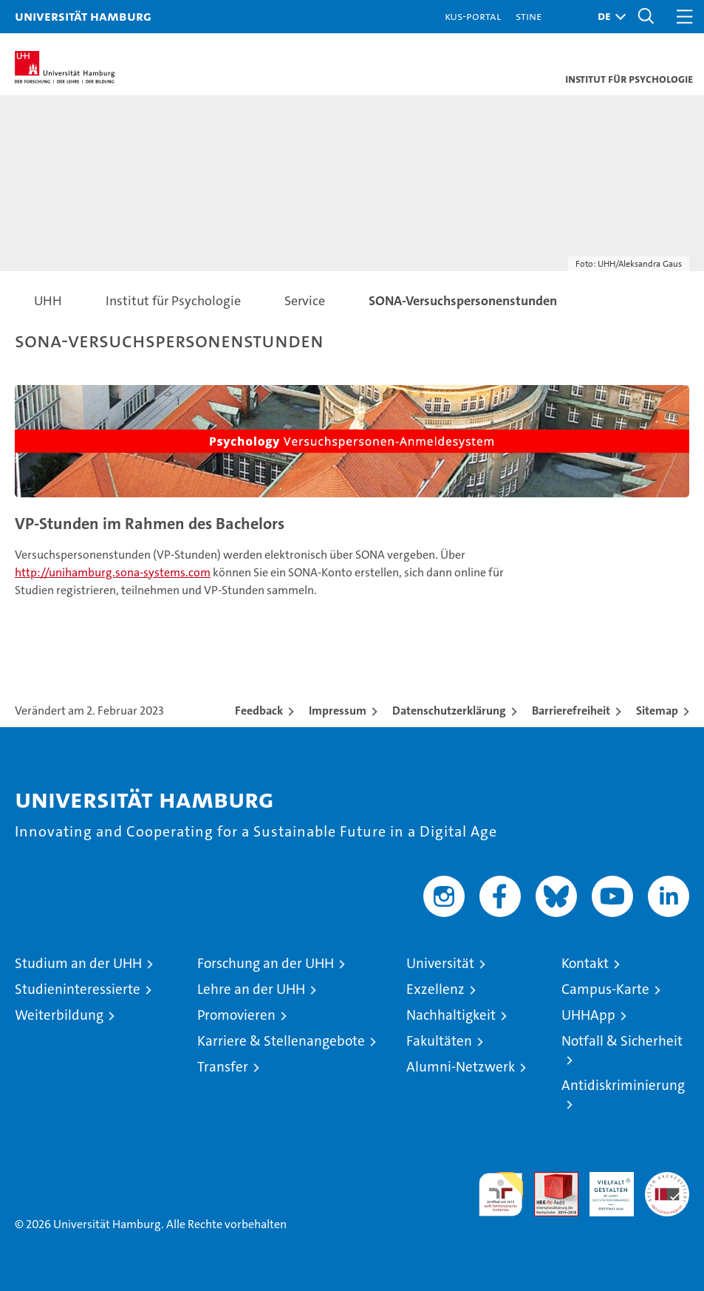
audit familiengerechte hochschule (501, 1194)
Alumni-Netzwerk (460, 1066)
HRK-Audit (603, 1187)
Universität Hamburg (83, 16)
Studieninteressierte (77, 989)
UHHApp (588, 1015)
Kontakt (585, 963)
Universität (440, 963)
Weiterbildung (59, 1015)
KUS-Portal (473, 16)
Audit (548, 1180)
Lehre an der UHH (251, 989)
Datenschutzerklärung (449, 710)
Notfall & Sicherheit (622, 1041)
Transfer (222, 1066)
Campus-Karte (605, 989)
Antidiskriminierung (623, 1085)
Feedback (259, 710)
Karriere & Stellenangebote (281, 1041)
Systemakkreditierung (667, 1180)
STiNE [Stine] (528, 16)
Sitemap (657, 710)
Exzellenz (435, 989)
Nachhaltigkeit (451, 1015)
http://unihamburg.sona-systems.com (113, 572)
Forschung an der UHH (265, 963)
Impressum (337, 710)
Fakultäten (439, 1041)
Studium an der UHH (78, 963)
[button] (607, 16)
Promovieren (236, 1015)
